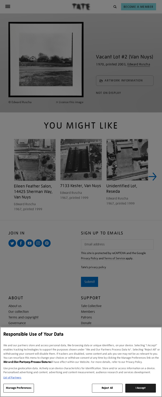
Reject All (107, 388)
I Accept (141, 388)
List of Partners (12, 377)
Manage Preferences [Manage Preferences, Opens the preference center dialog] (18, 388)
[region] (81, 362)
